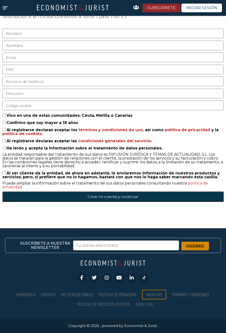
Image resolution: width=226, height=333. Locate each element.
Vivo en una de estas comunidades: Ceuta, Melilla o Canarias (69, 115)
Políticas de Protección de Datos (103, 304)
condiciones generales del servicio (114, 141)
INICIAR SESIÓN (201, 8)
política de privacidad (188, 130)
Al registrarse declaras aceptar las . (79, 141)
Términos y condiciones (190, 294)
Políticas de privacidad (117, 294)
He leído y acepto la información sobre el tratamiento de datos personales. (84, 148)
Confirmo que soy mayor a (42, 122)
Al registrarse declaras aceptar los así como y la (110, 132)
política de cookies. (22, 133)
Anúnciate (154, 294)
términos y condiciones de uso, (111, 130)
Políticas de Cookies (77, 294)
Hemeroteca (25, 294)
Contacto (48, 294)
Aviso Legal (145, 304)
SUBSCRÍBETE (161, 8)
